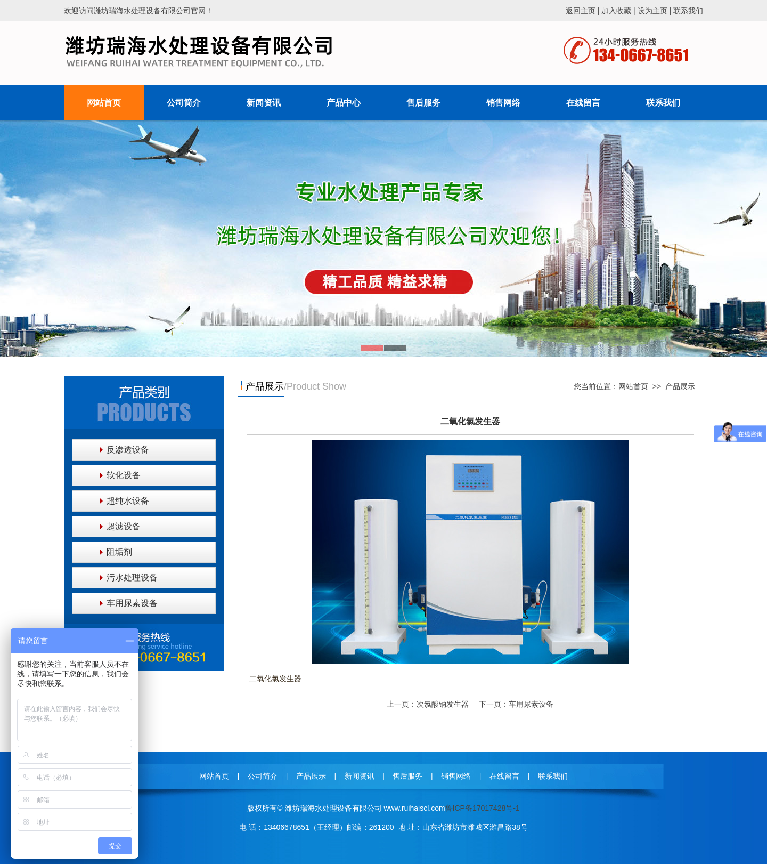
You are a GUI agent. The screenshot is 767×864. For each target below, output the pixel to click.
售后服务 (407, 776)
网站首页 (633, 386)
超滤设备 (124, 526)
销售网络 (456, 776)
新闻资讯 (359, 776)
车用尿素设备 (132, 603)
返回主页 (580, 10)
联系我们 (688, 10)
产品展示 (680, 386)
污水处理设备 (132, 577)
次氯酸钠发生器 (443, 704)
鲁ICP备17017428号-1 (482, 808)
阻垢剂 (119, 551)
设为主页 (652, 10)
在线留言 (504, 776)
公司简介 (263, 776)
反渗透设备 (128, 449)
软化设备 (124, 475)
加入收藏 (616, 10)
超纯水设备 (128, 500)
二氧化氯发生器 (470, 421)
